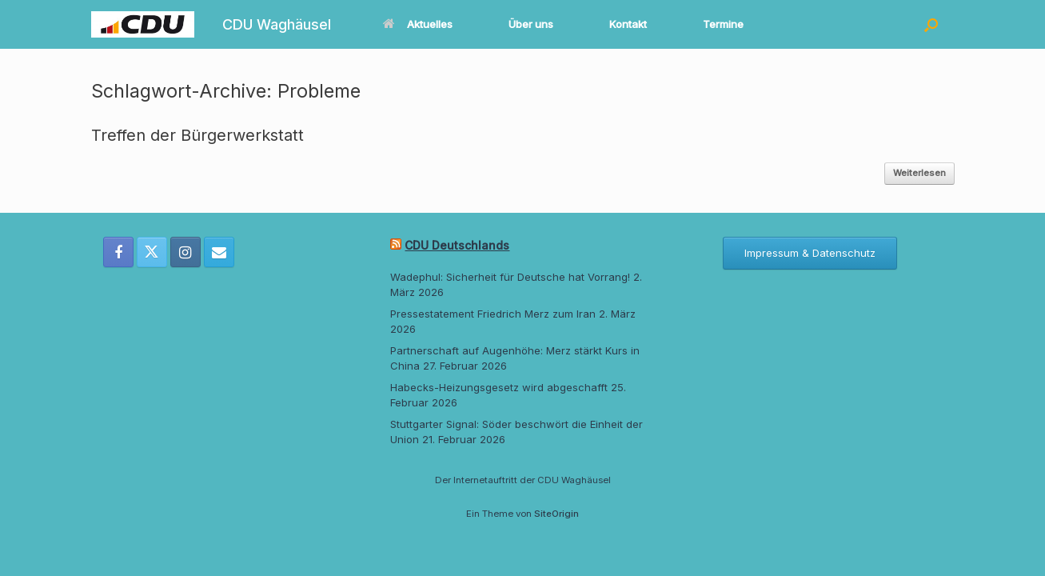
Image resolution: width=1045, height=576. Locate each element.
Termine (723, 24)
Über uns (531, 24)
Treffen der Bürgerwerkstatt (197, 135)
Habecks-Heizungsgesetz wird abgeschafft (499, 387)
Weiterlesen (919, 172)
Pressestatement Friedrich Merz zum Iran (493, 313)
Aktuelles (418, 24)
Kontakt (628, 24)
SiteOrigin (556, 513)
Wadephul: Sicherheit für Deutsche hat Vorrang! (510, 276)
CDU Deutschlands (457, 245)
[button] (931, 24)
